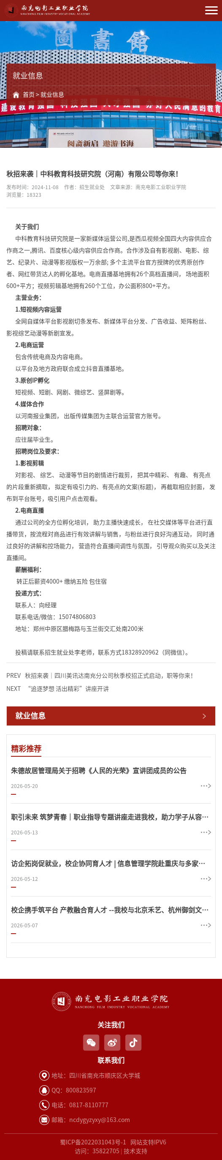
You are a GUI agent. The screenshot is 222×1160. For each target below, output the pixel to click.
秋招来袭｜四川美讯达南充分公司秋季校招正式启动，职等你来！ (101, 675)
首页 (29, 95)
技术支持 (135, 1151)
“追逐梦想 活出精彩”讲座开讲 (57, 689)
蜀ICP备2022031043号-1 (93, 1142)
